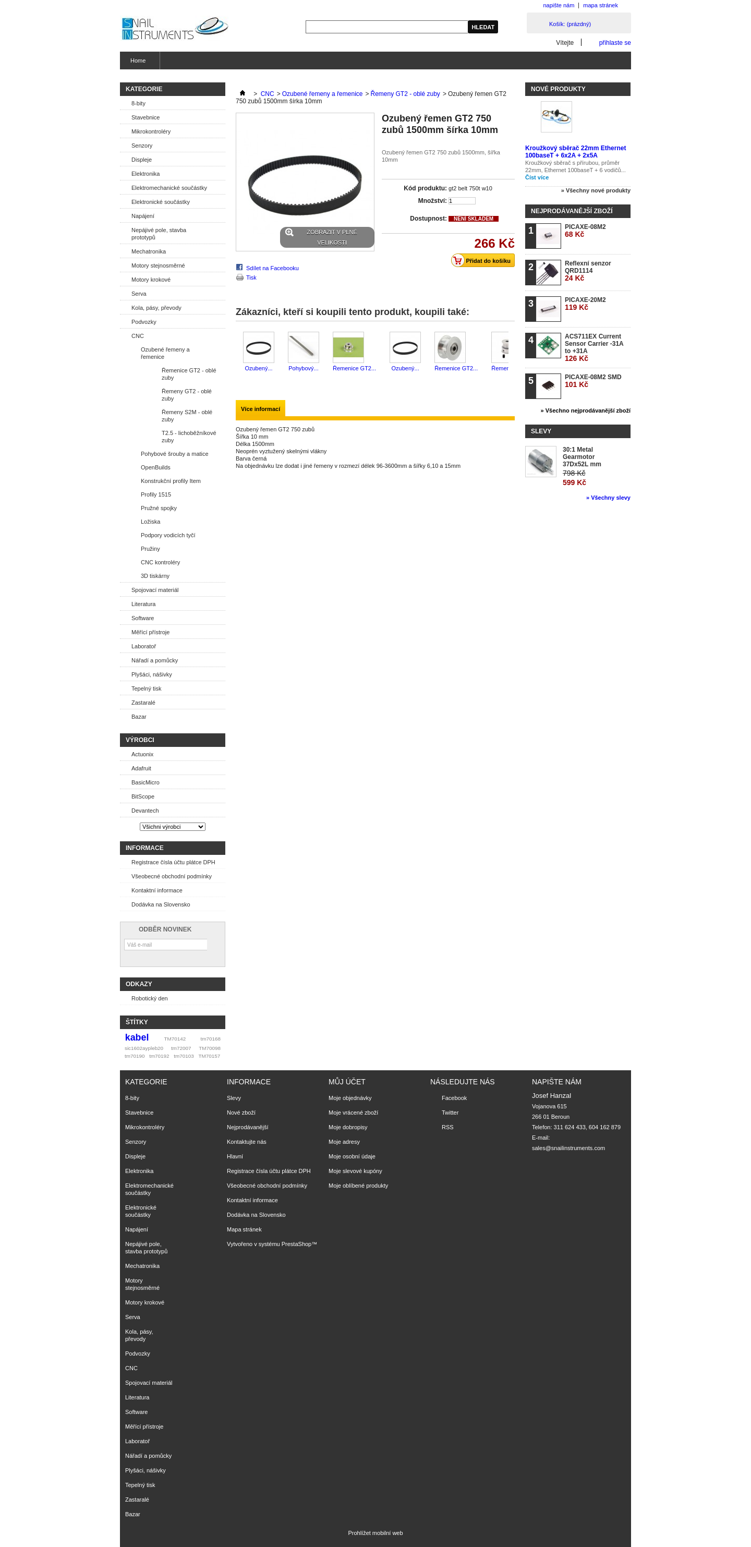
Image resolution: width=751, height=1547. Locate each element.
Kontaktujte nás (247, 1142)
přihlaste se (615, 42)
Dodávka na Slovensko (160, 904)
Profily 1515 (156, 494)
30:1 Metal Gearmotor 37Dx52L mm (582, 457)
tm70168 (211, 1039)
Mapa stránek (244, 1229)
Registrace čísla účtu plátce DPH (173, 862)
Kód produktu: (425, 188)
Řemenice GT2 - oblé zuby (189, 374)
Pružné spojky (159, 508)
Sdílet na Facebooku (272, 268)
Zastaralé (143, 702)
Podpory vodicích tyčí (168, 535)
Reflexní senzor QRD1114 (588, 271)
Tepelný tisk (146, 688)
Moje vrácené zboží (353, 1112)
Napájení (142, 216)
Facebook (454, 1098)
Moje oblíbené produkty (358, 1185)
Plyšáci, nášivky (151, 674)
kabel (137, 1037)
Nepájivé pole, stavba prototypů (158, 233)
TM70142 (175, 1039)
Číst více (537, 177)
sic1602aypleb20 (144, 1048)
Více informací (260, 409)
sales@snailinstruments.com (568, 1148)
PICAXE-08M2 (585, 230)
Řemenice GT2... (354, 368)
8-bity (138, 103)
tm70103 (183, 1056)
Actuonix (142, 754)
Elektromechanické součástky (169, 188)
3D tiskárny (155, 576)
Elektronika (145, 174)
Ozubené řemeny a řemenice (165, 353)
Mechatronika (148, 251)
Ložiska (150, 521)
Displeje (141, 159)
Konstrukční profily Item (171, 481)
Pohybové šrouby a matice (175, 454)
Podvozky (143, 322)
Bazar (139, 717)
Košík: (570, 24)
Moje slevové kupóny (355, 1171)
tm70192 (159, 1056)
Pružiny (150, 549)
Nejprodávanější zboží (571, 211)
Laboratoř (143, 646)
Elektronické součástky (160, 202)
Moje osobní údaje (352, 1156)
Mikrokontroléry (151, 131)
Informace (145, 848)
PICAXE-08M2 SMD (593, 381)
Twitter (450, 1112)
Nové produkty (558, 89)
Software (142, 618)
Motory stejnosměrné (158, 265)
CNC (137, 336)
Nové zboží (241, 1112)
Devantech (145, 810)
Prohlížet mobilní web (375, 1533)
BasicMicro (145, 782)
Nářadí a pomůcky (154, 660)
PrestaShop (296, 1244)
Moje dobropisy (348, 1127)
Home (136, 63)
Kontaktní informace (157, 890)
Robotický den (149, 998)
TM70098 (210, 1048)
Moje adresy (344, 1142)
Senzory (141, 145)
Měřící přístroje (150, 632)
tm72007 (181, 1048)
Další (510, 352)
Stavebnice (145, 117)
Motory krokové (151, 279)
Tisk (251, 277)
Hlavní (235, 1156)
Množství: (432, 200)
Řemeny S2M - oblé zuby (187, 415)
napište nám (558, 5)
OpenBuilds (156, 467)
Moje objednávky (350, 1098)
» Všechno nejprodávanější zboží (586, 410)
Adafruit (141, 768)
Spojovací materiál (155, 590)
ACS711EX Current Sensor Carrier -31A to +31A (594, 347)
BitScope (142, 796)
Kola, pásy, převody (156, 308)
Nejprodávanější (248, 1127)
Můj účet (347, 1082)
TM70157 (209, 1056)
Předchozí (238, 352)
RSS (448, 1127)
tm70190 (134, 1056)
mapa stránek (600, 5)
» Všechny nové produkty (596, 190)
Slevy (541, 431)
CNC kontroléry (160, 562)
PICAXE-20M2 (585, 303)
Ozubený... (258, 368)
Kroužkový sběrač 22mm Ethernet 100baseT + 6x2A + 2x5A (575, 151)
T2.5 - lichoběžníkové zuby (189, 436)
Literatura (143, 604)
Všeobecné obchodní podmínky (171, 876)
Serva (139, 294)
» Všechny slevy (608, 497)
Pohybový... (303, 368)
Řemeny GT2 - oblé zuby (187, 395)
